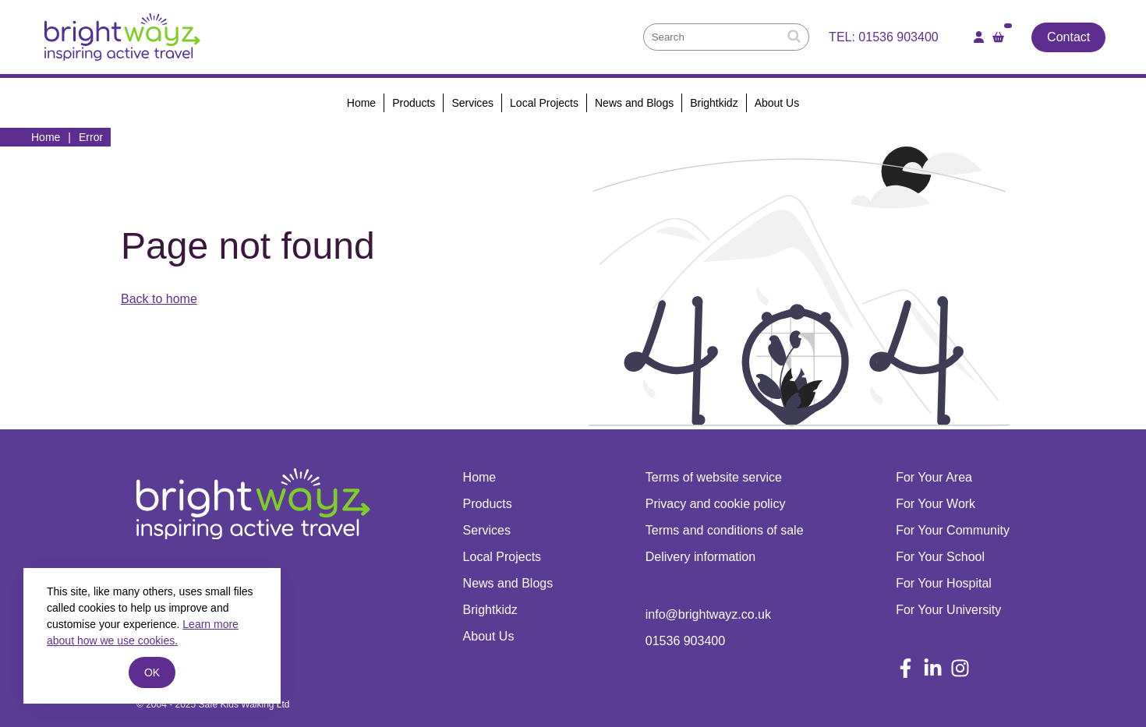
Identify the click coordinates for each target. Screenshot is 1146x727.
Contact (1068, 37)
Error (91, 137)
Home (45, 137)
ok (152, 672)
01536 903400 (898, 37)
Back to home (159, 298)
